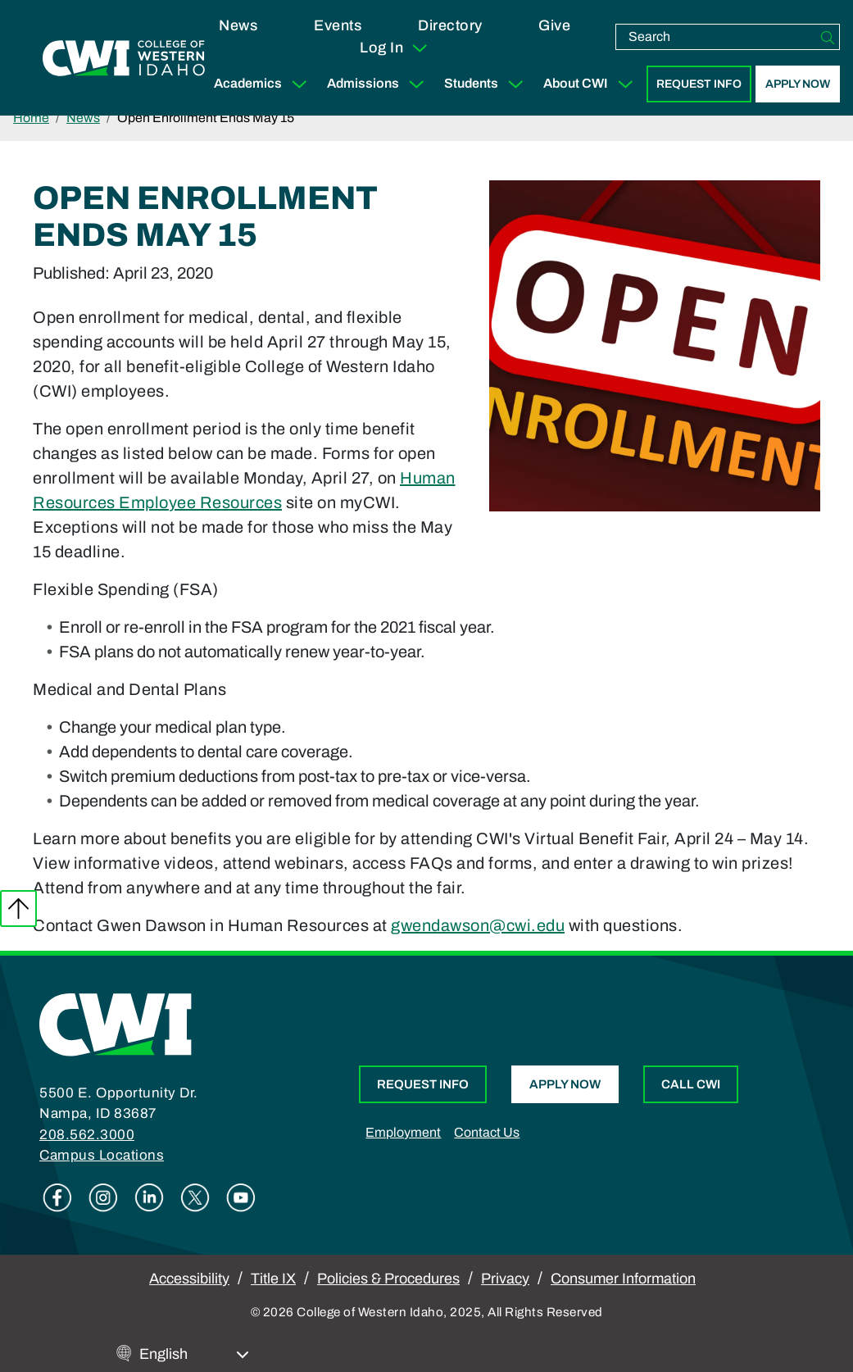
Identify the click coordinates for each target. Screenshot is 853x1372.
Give (554, 25)
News (238, 25)
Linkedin (149, 1197)
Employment (403, 1132)
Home (31, 118)
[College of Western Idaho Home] (124, 58)
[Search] (827, 37)
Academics (264, 84)
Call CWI (690, 1084)
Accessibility (189, 1278)
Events (337, 25)
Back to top (18, 908)
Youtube (241, 1197)
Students (487, 84)
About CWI (591, 84)
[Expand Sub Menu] (299, 84)
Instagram (103, 1197)
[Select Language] (194, 1354)
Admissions (379, 84)
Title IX (273, 1278)
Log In (394, 48)
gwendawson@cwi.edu (478, 925)
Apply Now (797, 84)
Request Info (699, 84)
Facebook (57, 1197)
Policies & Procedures (388, 1278)
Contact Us (487, 1132)
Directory (450, 25)
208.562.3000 (86, 1135)
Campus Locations (101, 1155)
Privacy (505, 1278)
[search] (716, 37)
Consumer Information (623, 1278)
